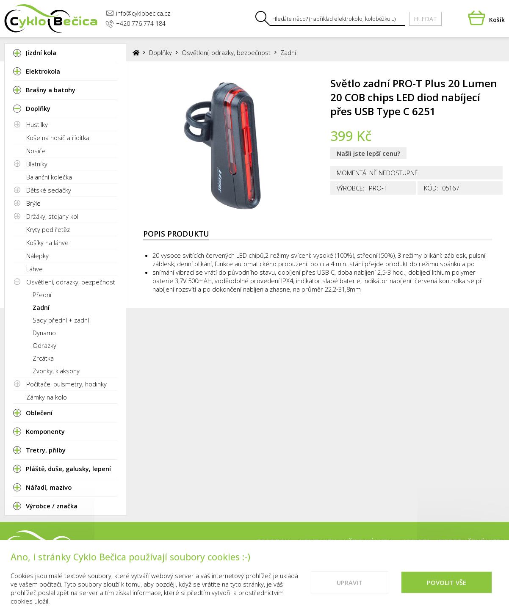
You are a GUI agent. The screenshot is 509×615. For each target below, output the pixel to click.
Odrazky (44, 345)
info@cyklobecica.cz (138, 13)
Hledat (425, 19)
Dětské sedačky (48, 190)
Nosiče (36, 150)
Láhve (34, 269)
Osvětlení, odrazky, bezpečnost (70, 282)
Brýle (33, 203)
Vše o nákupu (368, 542)
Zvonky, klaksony (56, 371)
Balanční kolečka (49, 177)
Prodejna (274, 542)
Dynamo (44, 332)
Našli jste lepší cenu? (368, 153)
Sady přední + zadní (61, 320)
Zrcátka (43, 358)
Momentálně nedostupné (377, 172)
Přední (42, 294)
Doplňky (160, 52)
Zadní (41, 307)
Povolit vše (446, 588)
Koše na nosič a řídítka (57, 137)
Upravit (349, 588)
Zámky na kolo (46, 397)
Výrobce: (351, 188)
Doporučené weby (471, 542)
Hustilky (37, 124)
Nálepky (37, 255)
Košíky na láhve (47, 242)
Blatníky (36, 164)
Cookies (415, 542)
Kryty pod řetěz (48, 229)
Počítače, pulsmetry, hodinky (66, 384)
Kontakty (317, 542)
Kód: (431, 188)
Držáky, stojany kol (52, 216)
